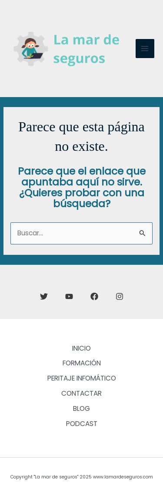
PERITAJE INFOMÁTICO (81, 378)
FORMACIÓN (82, 363)
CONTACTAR (81, 393)
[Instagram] (119, 296)
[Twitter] (44, 296)
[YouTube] (69, 296)
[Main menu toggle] (145, 48)
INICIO (81, 348)
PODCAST (81, 423)
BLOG (81, 408)
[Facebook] (94, 296)
